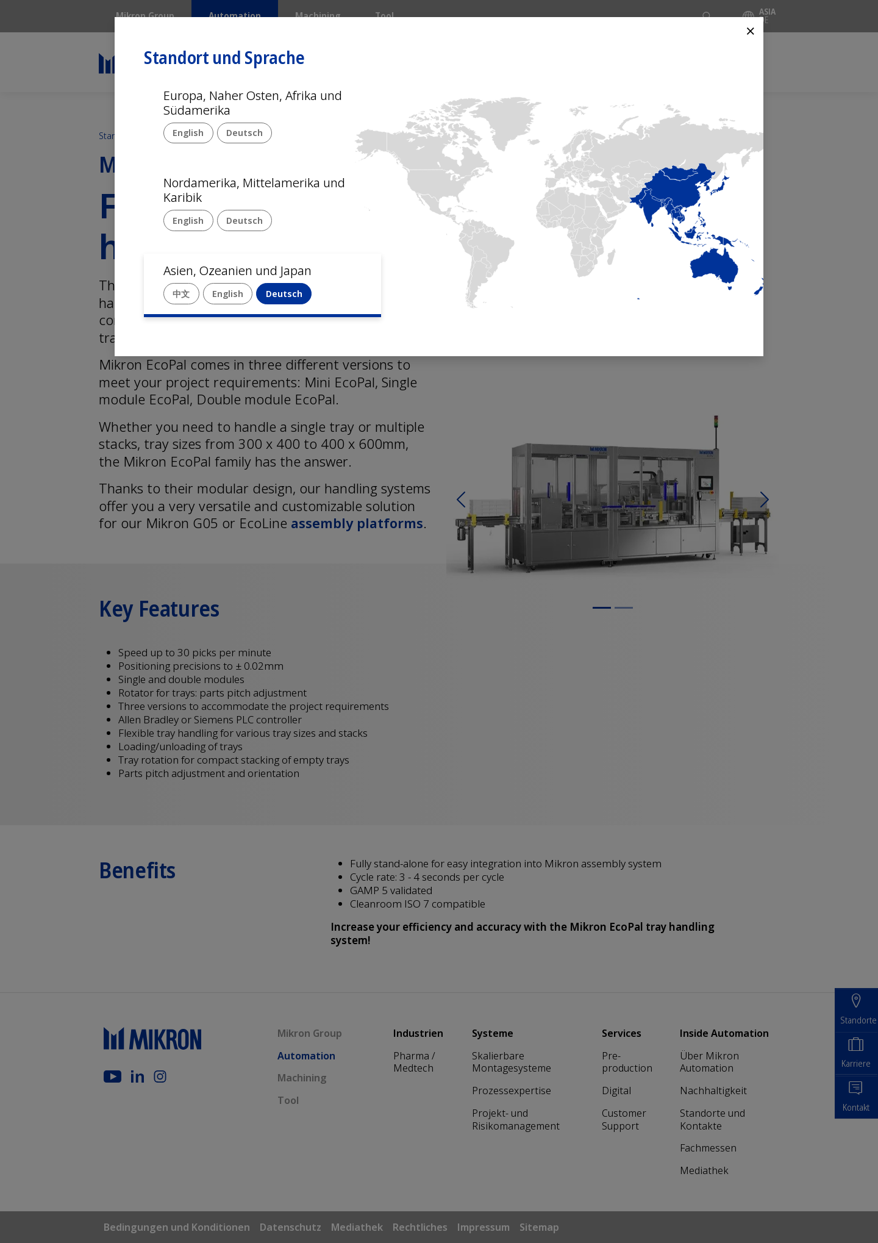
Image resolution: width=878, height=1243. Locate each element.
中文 (181, 293)
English (188, 132)
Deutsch (244, 132)
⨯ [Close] (750, 30)
